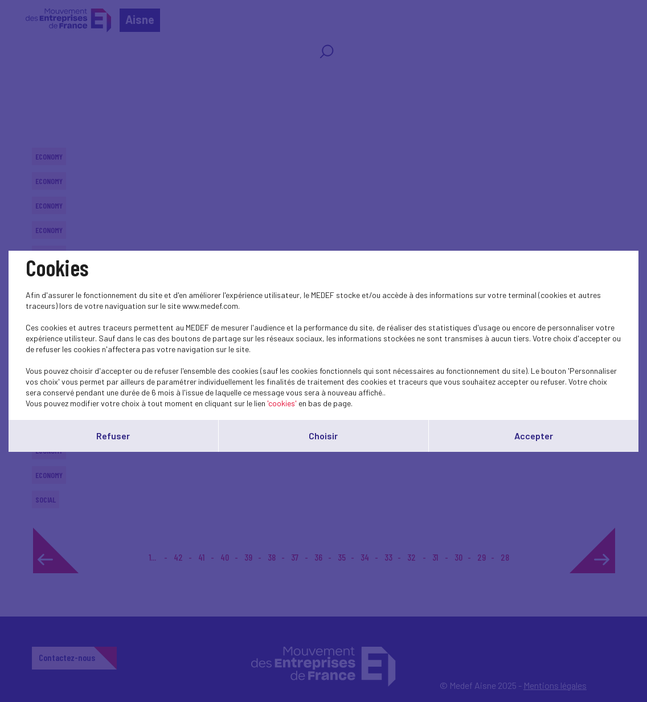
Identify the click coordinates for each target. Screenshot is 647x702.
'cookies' (282, 403)
